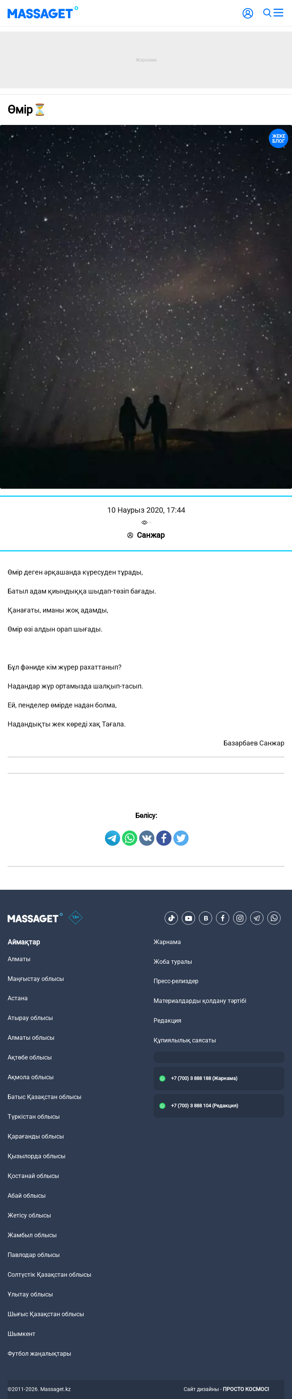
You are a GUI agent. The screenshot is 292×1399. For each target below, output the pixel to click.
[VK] (205, 918)
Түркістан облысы (34, 1116)
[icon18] (75, 918)
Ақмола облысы (31, 1077)
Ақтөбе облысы (30, 1057)
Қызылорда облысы (36, 1156)
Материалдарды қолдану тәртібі (200, 1000)
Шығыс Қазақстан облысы (46, 1314)
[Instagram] (240, 918)
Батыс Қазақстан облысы (44, 1097)
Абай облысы (27, 1195)
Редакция (167, 1020)
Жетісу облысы (29, 1215)
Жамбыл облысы (32, 1235)
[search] (267, 13)
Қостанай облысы (33, 1176)
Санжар (146, 535)
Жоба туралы (173, 961)
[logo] (43, 13)
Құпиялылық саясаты (185, 1040)
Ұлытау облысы (30, 1294)
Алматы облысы (31, 1037)
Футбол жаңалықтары (39, 1353)
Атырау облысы (30, 1018)
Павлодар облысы (34, 1254)
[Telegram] (257, 918)
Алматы (19, 959)
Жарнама (167, 942)
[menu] (278, 13)
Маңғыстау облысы (36, 978)
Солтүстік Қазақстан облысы (49, 1274)
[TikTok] (171, 918)
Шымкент (21, 1333)
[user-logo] (248, 17)
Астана (18, 998)
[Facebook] (223, 918)
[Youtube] (188, 918)
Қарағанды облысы (36, 1136)
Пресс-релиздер (176, 981)
